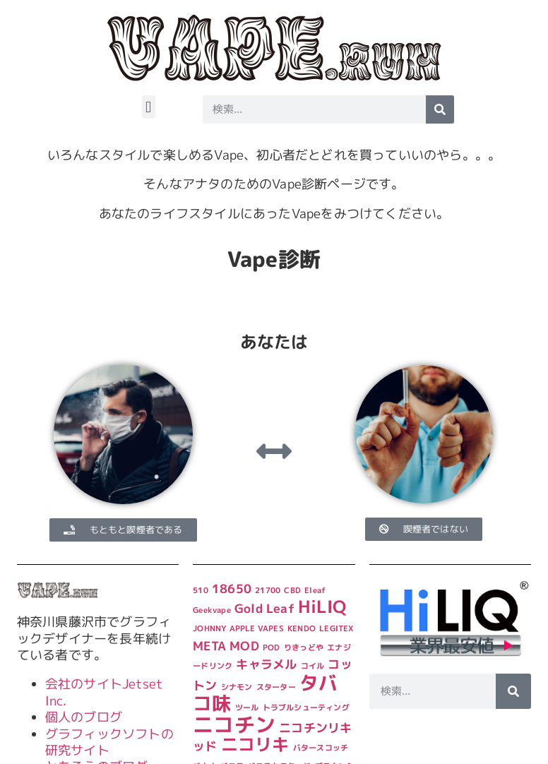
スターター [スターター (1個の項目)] (276, 687)
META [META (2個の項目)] (209, 646)
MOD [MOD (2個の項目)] (244, 646)
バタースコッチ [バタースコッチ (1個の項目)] (320, 748)
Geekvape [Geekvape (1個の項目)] (212, 610)
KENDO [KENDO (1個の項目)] (301, 628)
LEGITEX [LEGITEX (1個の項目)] (336, 628)
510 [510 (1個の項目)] (200, 590)
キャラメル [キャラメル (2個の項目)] (266, 664)
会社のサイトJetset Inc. (103, 692)
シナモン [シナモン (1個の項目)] (237, 687)
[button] (148, 107)
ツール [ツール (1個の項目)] (247, 707)
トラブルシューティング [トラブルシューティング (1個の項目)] (306, 707)
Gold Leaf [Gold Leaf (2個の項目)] (264, 608)
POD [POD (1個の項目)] (271, 647)
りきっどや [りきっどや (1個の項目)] (303, 647)
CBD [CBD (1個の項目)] (292, 590)
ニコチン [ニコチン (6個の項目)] (234, 724)
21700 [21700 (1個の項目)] (267, 590)
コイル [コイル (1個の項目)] (313, 666)
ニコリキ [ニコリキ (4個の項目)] (255, 744)
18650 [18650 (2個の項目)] (231, 588)
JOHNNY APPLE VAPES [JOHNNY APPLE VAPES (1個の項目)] (238, 628)
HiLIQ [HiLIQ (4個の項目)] (322, 607)
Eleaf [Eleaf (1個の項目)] (315, 590)
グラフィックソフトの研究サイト (109, 742)
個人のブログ (83, 717)
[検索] (440, 109)
